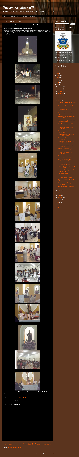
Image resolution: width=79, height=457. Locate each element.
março (59, 195)
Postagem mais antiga (43, 444)
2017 (57, 75)
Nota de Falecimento (63, 173)
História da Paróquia (29, 16)
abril (59, 193)
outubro (60, 91)
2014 (57, 82)
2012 (57, 202)
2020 (58, 68)
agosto (60, 95)
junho (59, 100)
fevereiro (60, 197)
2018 (57, 73)
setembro (60, 93)
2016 (57, 77)
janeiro (60, 199)
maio (59, 190)
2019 (57, 71)
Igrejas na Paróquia (14, 16)
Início (5, 16)
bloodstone (45, 453)
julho (59, 98)
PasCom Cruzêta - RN (18, 7)
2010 (57, 207)
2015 (57, 80)
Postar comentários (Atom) (14, 447)
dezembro (60, 86)
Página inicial (28, 444)
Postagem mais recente (12, 444)
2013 (57, 84)
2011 (57, 205)
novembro (60, 89)
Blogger (58, 453)
